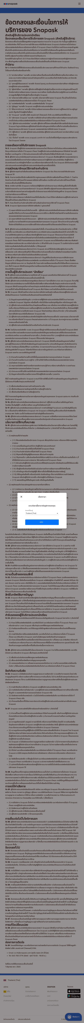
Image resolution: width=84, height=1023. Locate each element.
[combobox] (25, 513)
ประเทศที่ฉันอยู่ (29, 510)
